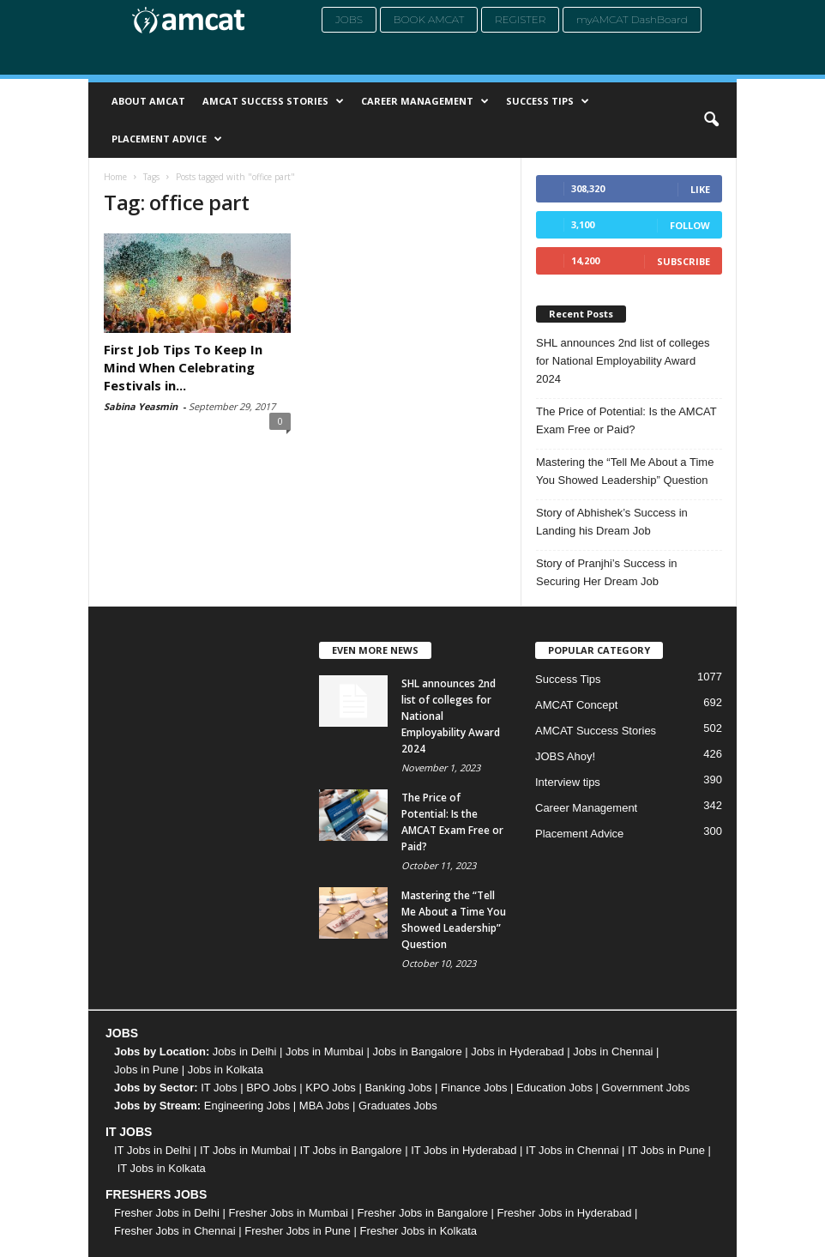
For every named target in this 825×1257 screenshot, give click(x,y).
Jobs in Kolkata (225, 1069)
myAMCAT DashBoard (632, 19)
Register (520, 19)
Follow (690, 225)
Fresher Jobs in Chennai (175, 1230)
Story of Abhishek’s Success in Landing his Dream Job (612, 521)
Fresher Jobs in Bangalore (423, 1212)
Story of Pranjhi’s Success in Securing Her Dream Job (606, 572)
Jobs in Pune (146, 1069)
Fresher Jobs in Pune (297, 1230)
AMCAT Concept (576, 704)
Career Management (425, 101)
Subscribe (683, 261)
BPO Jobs (271, 1087)
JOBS (121, 1033)
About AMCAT (148, 100)
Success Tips (547, 101)
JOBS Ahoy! (565, 756)
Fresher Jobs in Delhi (167, 1212)
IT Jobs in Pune (666, 1150)
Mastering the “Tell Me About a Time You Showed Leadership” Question (625, 471)
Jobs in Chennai (613, 1051)
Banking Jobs (397, 1087)
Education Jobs (554, 1087)
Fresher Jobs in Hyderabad (564, 1212)
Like (700, 189)
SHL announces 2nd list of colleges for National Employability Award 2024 (623, 360)
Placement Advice (166, 139)
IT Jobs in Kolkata (161, 1168)
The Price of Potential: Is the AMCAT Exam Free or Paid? (626, 420)
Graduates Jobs (397, 1105)
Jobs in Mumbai (325, 1051)
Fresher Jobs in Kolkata (418, 1230)
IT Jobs (219, 1087)
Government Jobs (646, 1087)
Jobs (349, 19)
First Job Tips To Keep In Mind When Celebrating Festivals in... (183, 367)
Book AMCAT (429, 19)
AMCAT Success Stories (273, 101)
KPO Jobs (330, 1087)
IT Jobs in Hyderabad (463, 1150)
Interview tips (567, 782)
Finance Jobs (474, 1087)
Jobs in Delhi (244, 1051)
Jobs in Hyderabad (517, 1051)
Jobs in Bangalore (417, 1051)
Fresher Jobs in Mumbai (287, 1212)
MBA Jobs (324, 1105)
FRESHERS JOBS (156, 1194)
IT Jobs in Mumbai (245, 1150)
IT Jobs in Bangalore (351, 1150)
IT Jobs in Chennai (572, 1150)
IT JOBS (128, 1132)
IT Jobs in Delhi (152, 1150)
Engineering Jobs (247, 1105)
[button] (711, 120)
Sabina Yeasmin (141, 406)
